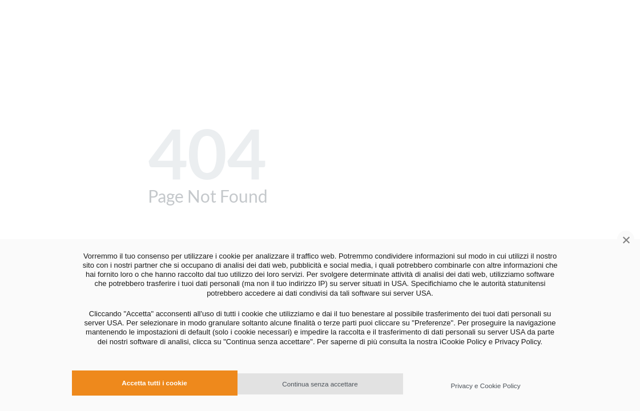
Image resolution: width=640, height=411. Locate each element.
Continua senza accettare (320, 384)
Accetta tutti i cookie (154, 382)
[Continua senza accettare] (625, 239)
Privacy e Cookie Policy (485, 385)
